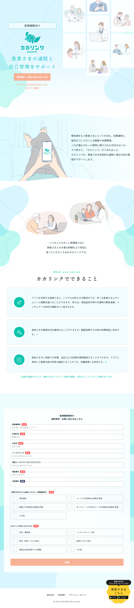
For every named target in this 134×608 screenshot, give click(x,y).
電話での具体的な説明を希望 (31, 507)
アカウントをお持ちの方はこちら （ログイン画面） (32, 86)
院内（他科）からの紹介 (29, 541)
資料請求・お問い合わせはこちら (32, 77)
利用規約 (61, 595)
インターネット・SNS (85, 532)
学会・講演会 (24, 532)
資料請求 (23, 498)
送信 (67, 562)
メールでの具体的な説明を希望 (89, 498)
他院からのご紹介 (83, 541)
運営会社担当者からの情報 (30, 549)
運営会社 (50, 595)
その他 (22, 515)
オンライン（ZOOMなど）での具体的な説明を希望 (97, 507)
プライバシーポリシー (78, 595)
